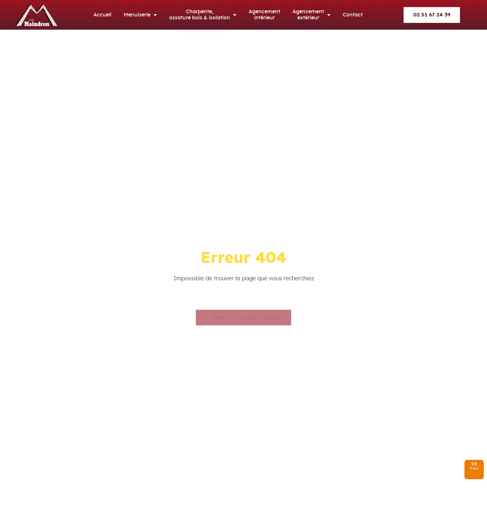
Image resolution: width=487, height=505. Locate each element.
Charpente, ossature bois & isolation (202, 15)
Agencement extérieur (311, 15)
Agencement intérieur (264, 14)
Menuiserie (140, 15)
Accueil (102, 14)
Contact (353, 14)
